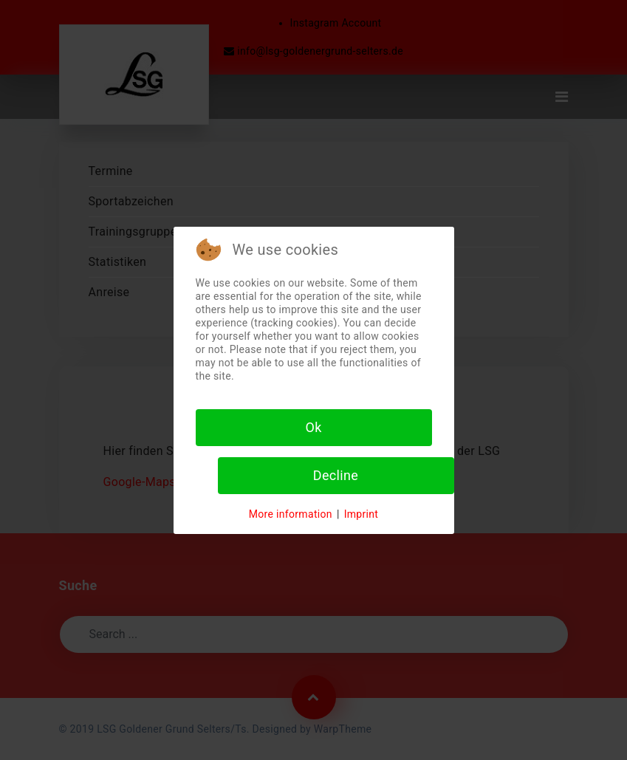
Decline (335, 475)
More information (290, 514)
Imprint (361, 514)
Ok (313, 427)
